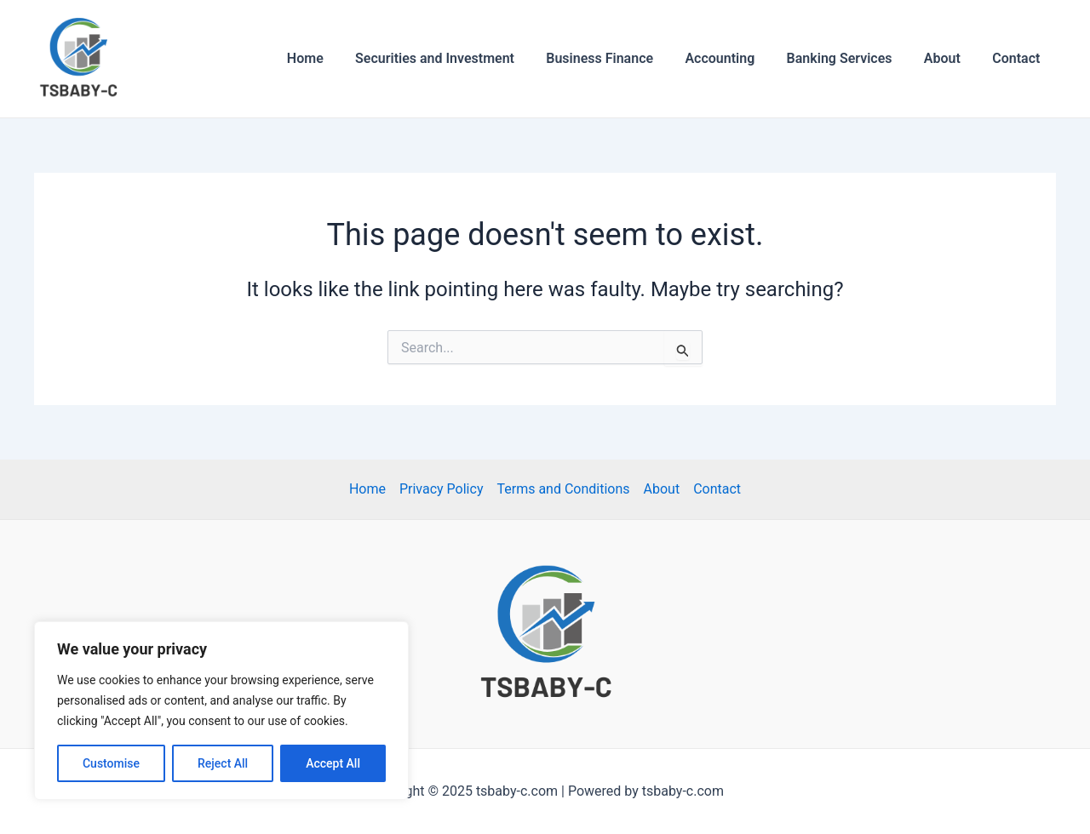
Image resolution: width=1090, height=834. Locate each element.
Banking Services (851, 58)
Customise (111, 763)
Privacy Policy (441, 489)
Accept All (333, 763)
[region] (221, 710)
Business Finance (620, 58)
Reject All (223, 763)
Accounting (736, 58)
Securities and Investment (459, 58)
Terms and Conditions (562, 489)
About (949, 58)
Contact (1018, 58)
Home (334, 58)
